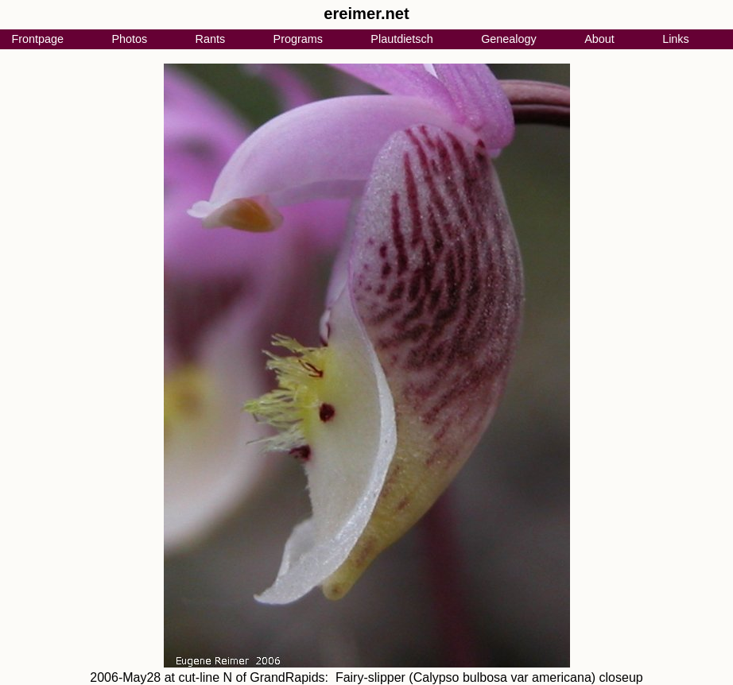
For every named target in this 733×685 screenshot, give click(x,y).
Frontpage (37, 39)
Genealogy (509, 39)
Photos (129, 39)
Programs (298, 39)
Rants (211, 39)
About (599, 39)
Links (675, 39)
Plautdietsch (401, 39)
